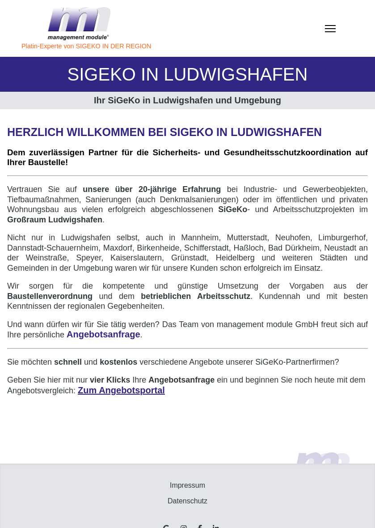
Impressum (187, 485)
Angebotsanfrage (103, 334)
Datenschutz (187, 501)
